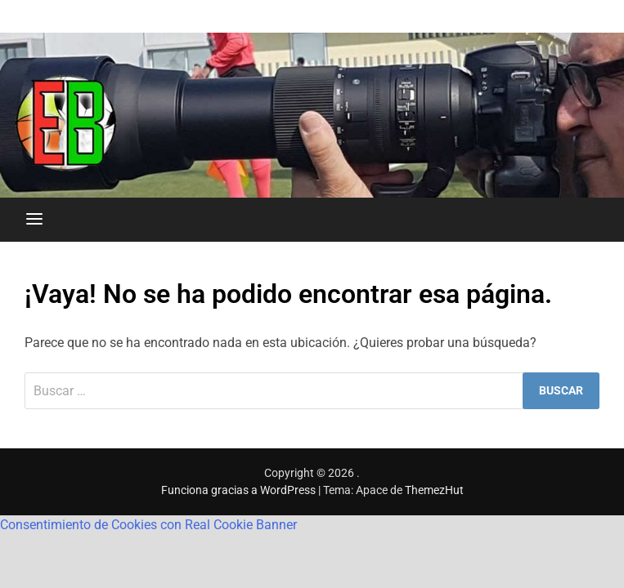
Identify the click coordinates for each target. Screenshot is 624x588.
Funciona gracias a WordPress (239, 490)
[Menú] (34, 220)
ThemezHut (434, 490)
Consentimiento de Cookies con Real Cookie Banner (148, 524)
